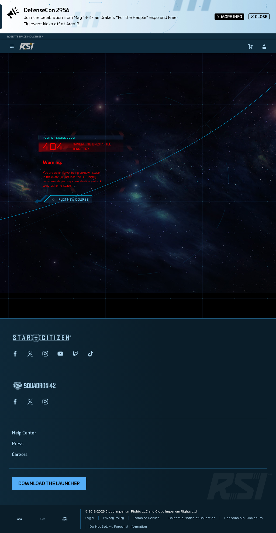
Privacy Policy (113, 518)
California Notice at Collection (191, 518)
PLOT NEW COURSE (69, 199)
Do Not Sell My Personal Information (118, 526)
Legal (89, 518)
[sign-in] (264, 46)
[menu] (11, 46)
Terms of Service (146, 518)
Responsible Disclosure (243, 518)
